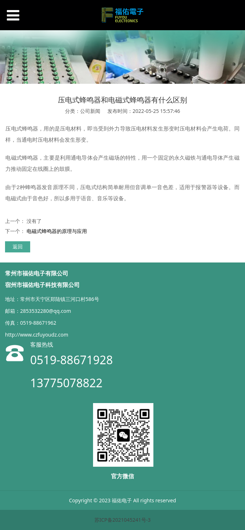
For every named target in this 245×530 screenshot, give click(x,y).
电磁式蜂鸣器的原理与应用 (57, 231)
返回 (18, 246)
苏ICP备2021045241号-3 (122, 519)
